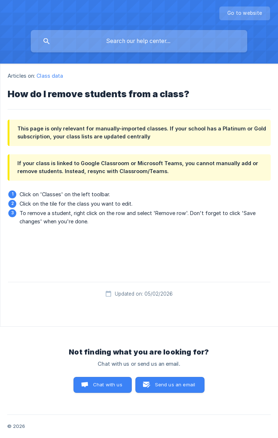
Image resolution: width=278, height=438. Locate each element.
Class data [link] (50, 76)
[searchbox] (139, 41)
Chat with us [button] (107, 384)
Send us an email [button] (175, 384)
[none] (244, 13)
